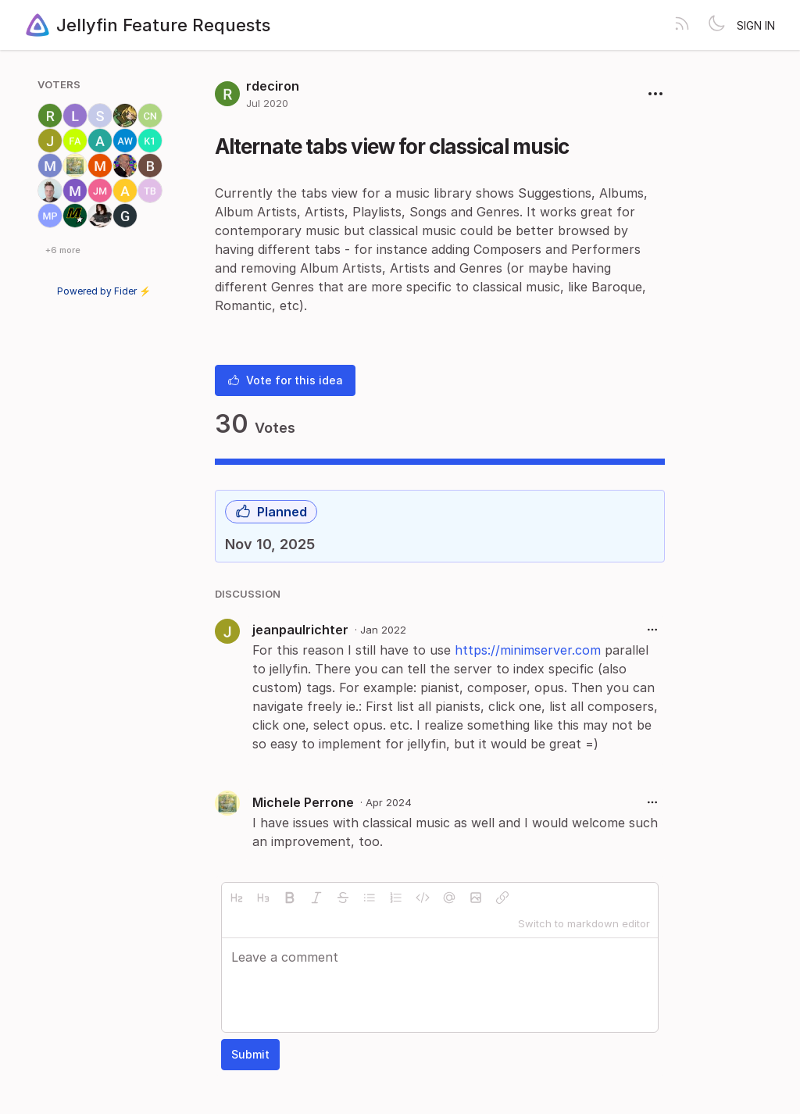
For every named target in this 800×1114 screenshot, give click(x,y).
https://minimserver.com (528, 650)
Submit (250, 1054)
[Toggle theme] (716, 25)
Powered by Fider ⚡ (104, 291)
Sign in (756, 25)
